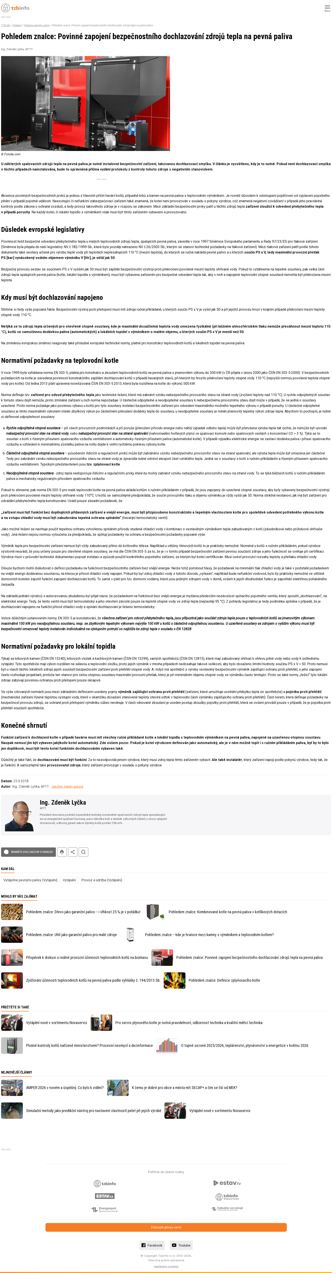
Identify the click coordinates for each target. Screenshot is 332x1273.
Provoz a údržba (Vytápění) (101, 880)
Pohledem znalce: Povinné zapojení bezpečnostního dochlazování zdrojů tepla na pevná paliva (249, 957)
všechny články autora (67, 787)
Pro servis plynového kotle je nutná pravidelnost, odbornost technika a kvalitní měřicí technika (188, 1022)
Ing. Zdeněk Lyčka (63, 802)
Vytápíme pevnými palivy (37, 25)
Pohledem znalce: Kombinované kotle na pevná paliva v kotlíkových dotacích (228, 912)
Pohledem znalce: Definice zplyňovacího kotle (224, 980)
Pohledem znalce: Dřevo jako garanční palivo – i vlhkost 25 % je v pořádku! (83, 912)
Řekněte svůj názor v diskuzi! (32, 852)
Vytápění (17, 25)
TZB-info (5, 25)
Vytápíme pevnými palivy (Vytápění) (30, 880)
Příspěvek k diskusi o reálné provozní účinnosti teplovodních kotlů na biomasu (87, 957)
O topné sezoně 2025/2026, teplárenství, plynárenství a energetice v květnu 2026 (244, 1045)
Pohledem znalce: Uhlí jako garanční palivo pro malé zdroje (71, 934)
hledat (83, 852)
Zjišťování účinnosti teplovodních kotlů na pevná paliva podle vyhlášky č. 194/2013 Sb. (93, 980)
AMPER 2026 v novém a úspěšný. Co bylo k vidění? (65, 1087)
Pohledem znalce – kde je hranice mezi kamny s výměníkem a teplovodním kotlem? (209, 934)
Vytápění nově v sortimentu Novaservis (56, 1022)
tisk (62, 852)
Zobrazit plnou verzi (166, 1227)
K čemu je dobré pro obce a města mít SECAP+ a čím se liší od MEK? (184, 1087)
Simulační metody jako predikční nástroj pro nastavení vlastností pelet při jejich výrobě (93, 1110)
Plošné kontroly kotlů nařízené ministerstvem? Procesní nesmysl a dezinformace (89, 1045)
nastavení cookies (166, 1266)
